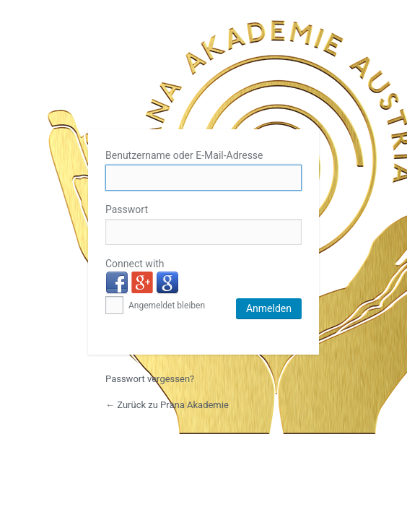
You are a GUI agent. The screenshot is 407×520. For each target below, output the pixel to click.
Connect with (135, 263)
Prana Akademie (203, 73)
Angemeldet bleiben (155, 305)
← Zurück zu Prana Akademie (167, 404)
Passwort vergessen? (149, 378)
